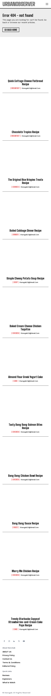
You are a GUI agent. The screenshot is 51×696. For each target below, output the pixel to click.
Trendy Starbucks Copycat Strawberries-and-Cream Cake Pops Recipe (25, 622)
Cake (15, 381)
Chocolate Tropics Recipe (25, 132)
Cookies (16, 187)
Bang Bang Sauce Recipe (25, 523)
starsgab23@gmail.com (31, 88)
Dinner (15, 235)
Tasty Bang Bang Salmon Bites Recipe (25, 426)
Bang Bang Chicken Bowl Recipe (25, 475)
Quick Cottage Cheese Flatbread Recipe (25, 82)
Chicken (15, 333)
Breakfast (15, 88)
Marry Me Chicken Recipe (25, 571)
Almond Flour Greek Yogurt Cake (25, 377)
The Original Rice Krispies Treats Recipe (25, 181)
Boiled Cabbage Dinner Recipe (25, 230)
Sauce (15, 527)
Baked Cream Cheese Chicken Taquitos (25, 327)
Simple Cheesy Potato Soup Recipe (25, 278)
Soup (15, 282)
